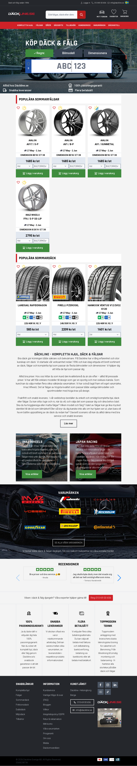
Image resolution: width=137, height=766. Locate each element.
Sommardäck (22, 700)
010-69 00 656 (100, 3)
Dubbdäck (20, 709)
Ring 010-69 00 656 (101, 598)
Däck (48, 25)
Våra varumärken (51, 729)
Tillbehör (71, 25)
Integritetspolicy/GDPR (53, 714)
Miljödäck (20, 714)
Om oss (47, 738)
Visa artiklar (31, 474)
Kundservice (84, 25)
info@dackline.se (117, 3)
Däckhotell (114, 25)
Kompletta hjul (25, 25)
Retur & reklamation (52, 719)
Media (46, 743)
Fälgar (39, 25)
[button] (119, 578)
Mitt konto (48, 724)
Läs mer (68, 423)
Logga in (86, 3)
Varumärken (99, 25)
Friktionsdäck (22, 705)
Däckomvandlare (51, 748)
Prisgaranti (48, 733)
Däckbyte (58, 25)
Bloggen (47, 705)
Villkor (46, 709)
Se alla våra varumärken (68, 543)
